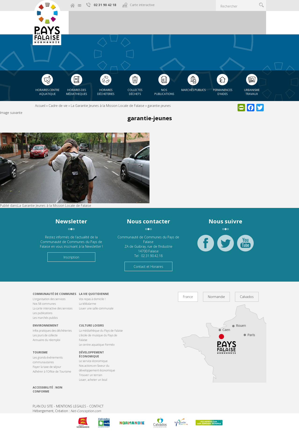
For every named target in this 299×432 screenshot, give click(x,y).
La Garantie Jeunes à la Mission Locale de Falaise (107, 105)
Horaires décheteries (105, 92)
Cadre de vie (58, 105)
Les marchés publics (45, 318)
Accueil (40, 105)
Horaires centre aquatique (47, 92)
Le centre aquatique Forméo (96, 345)
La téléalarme (87, 304)
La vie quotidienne (94, 294)
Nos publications (164, 92)
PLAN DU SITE (43, 406)
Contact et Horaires (148, 266)
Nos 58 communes (44, 304)
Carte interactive (142, 5)
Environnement (45, 325)
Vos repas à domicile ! (92, 299)
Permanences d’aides (222, 92)
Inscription (71, 257)
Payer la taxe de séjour (47, 367)
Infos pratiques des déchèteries (52, 331)
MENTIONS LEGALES (71, 406)
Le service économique (93, 361)
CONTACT (96, 406)
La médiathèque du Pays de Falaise (101, 331)
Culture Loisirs (91, 325)
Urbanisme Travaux (252, 92)
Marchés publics (193, 90)
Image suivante (11, 112)
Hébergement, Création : (67, 411)
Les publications (42, 313)
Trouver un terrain (90, 375)
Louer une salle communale (96, 308)
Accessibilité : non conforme (47, 389)
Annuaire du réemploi (46, 340)
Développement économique (91, 354)
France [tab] (188, 296)
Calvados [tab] (247, 296)
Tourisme (40, 352)
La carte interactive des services (52, 308)
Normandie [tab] (216, 296)
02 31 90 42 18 (105, 5)
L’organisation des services (49, 299)
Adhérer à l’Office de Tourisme (52, 372)
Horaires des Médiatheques (76, 92)
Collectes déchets (135, 92)
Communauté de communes (54, 294)
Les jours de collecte (45, 335)
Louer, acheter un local (93, 380)
